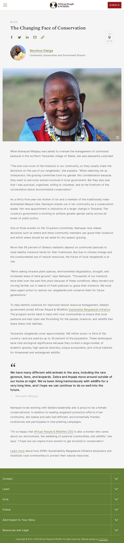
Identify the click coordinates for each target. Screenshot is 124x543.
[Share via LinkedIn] (27, 37)
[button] (5, 5)
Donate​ (114, 5)
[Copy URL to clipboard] (42, 37)
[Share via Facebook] (12, 37)
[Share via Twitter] (19, 37)
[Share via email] (35, 37)
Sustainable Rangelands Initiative (89, 309)
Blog (14, 22)
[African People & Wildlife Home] (62, 5)
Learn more (17, 450)
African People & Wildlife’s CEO (53, 431)
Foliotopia (103, 539)
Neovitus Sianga (41, 50)
